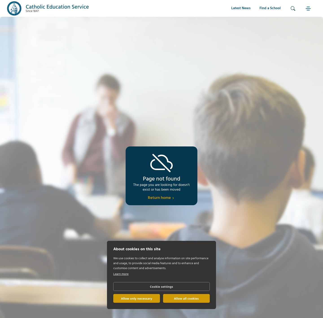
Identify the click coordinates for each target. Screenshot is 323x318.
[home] (48, 8)
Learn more (121, 274)
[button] (308, 8)
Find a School (270, 8)
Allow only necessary (136, 298)
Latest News (241, 8)
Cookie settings (161, 287)
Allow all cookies (186, 298)
